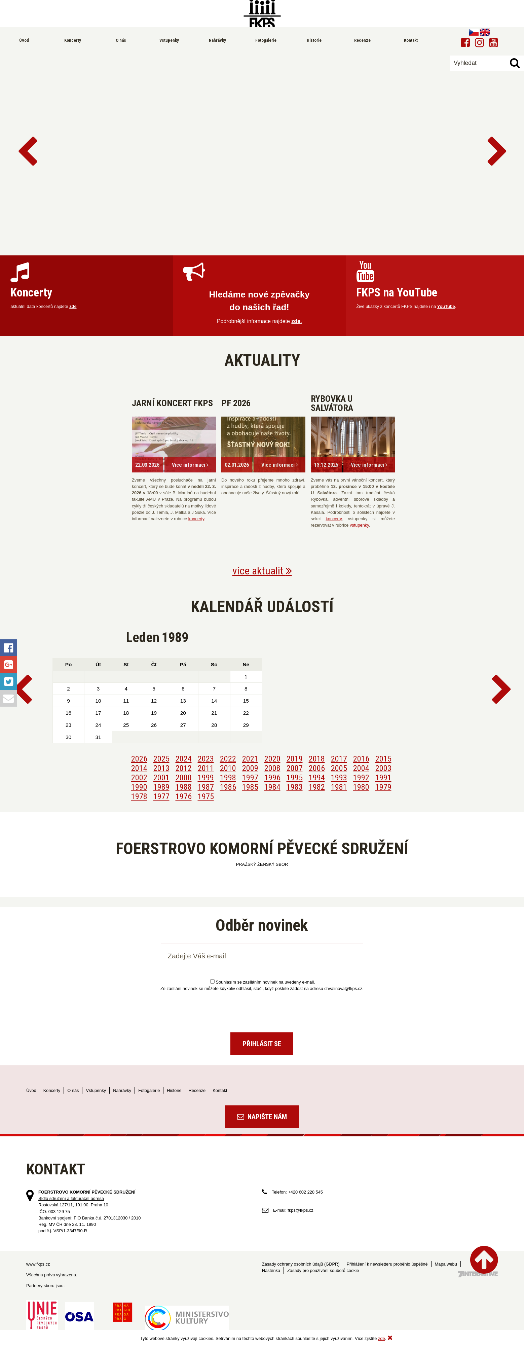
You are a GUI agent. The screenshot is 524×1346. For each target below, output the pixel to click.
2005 (339, 768)
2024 (184, 759)
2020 (272, 759)
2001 (161, 777)
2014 (139, 768)
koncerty (196, 518)
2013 (161, 768)
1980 (361, 787)
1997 (250, 777)
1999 (206, 777)
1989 (161, 787)
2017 (339, 759)
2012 (184, 768)
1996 (272, 777)
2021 (250, 759)
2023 (206, 759)
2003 (383, 768)
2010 (228, 768)
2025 (161, 759)
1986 (228, 787)
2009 (250, 768)
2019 (295, 759)
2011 (206, 768)
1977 (161, 796)
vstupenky (359, 525)
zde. (296, 321)
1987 (206, 787)
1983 (295, 787)
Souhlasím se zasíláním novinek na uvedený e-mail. (262, 982)
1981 (339, 787)
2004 (361, 768)
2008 (272, 768)
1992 (361, 777)
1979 (383, 787)
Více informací (190, 465)
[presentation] (262, 1009)
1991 (383, 777)
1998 (228, 777)
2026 (139, 759)
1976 (184, 796)
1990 (139, 787)
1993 (339, 777)
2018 (317, 759)
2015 (383, 759)
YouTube (446, 306)
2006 (317, 768)
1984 (272, 787)
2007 (295, 768)
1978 (139, 796)
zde (72, 306)
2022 (228, 759)
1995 (295, 777)
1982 (317, 787)
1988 (184, 787)
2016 (361, 759)
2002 (139, 777)
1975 (206, 796)
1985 (250, 787)
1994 (317, 777)
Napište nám (262, 1117)
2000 (184, 777)
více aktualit (262, 570)
